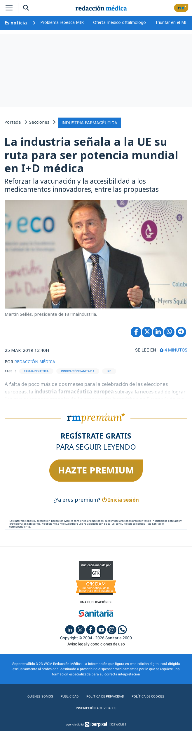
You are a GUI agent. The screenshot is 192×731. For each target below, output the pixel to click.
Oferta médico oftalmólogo (119, 22)
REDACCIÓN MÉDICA (35, 360)
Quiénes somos (39, 696)
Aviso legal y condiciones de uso (96, 643)
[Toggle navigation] (9, 8)
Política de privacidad (104, 696)
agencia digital (75, 723)
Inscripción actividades (96, 707)
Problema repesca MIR (62, 22)
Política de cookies (148, 696)
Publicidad (68, 696)
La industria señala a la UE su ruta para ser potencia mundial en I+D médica (91, 154)
